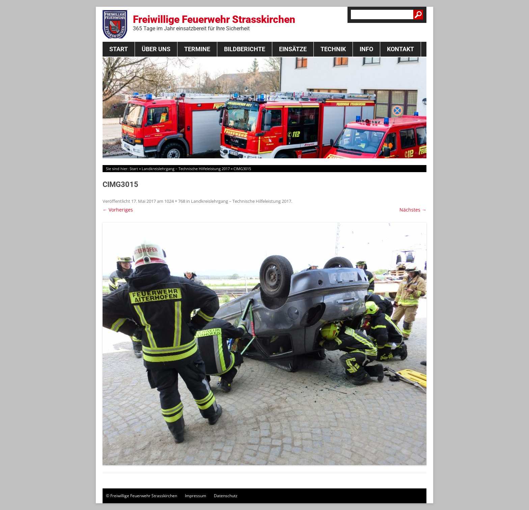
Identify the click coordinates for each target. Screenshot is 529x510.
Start (118, 49)
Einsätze (293, 49)
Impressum (195, 496)
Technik (333, 49)
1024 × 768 (174, 201)
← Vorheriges (118, 209)
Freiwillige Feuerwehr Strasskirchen (214, 22)
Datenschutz (226, 496)
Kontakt (400, 49)
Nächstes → (412, 209)
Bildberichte (244, 49)
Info (366, 49)
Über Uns (156, 49)
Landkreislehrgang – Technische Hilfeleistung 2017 (186, 168)
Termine (197, 49)
